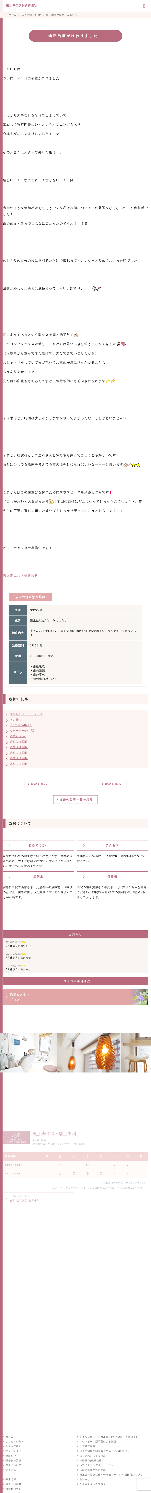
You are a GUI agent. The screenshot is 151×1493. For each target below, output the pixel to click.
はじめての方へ (14, 1441)
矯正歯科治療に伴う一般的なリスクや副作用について (111, 1474)
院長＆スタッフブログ (21, 997)
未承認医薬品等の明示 (92, 1470)
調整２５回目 (19, 741)
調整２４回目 (19, 747)
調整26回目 (18, 736)
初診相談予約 (13, 1488)
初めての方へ (39, 845)
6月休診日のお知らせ (18, 967)
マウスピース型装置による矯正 (97, 1441)
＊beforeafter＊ (21, 725)
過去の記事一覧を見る (77, 799)
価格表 (113, 876)
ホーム (9, 1436)
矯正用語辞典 (13, 1484)
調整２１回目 (19, 763)
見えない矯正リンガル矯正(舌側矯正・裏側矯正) (108, 1436)
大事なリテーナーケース (26, 714)
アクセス (112, 845)
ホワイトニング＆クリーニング (97, 1465)
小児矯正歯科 (87, 1446)
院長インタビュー (15, 1451)
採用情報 (10, 1479)
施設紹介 (10, 1455)
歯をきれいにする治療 (92, 1455)
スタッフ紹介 (13, 1446)
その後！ (16, 719)
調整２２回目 (19, 758)
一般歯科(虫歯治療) (91, 1460)
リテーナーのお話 (22, 730)
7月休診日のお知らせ (18, 956)
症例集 (38, 876)
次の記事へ (114, 784)
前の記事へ (40, 784)
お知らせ (84, 1479)
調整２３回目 (19, 752)
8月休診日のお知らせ (18, 944)
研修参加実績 (13, 1460)
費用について (13, 1465)
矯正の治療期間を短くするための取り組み (104, 1451)
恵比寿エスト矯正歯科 (20, 575)
